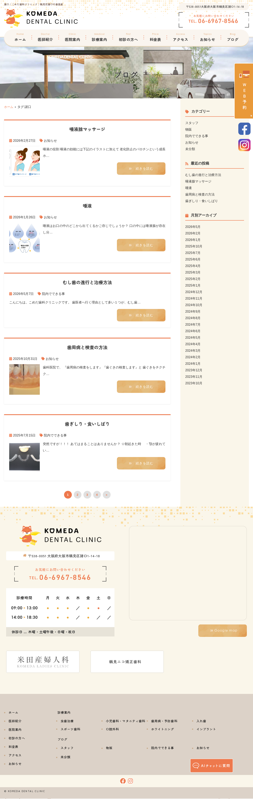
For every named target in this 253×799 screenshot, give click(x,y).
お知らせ (207, 37)
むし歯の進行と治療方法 (203, 175)
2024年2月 (193, 357)
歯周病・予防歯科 (164, 721)
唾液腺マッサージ (198, 181)
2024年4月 (193, 344)
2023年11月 (194, 376)
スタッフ (191, 123)
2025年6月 (193, 259)
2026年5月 (193, 227)
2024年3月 (193, 350)
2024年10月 (194, 305)
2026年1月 (193, 240)
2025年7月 (193, 253)
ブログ (233, 37)
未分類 (190, 149)
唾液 (188, 188)
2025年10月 (194, 246)
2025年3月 (193, 272)
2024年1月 (193, 363)
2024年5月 (193, 337)
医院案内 (72, 37)
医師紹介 (45, 37)
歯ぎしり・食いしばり (201, 201)
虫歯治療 (67, 721)
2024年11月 (194, 298)
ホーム (20, 37)
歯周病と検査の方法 (200, 194)
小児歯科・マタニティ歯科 (125, 721)
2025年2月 (193, 279)
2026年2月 (193, 233)
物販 (188, 129)
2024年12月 (194, 292)
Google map (226, 631)
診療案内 (99, 37)
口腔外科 (112, 729)
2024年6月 (193, 331)
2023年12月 (194, 370)
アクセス (180, 37)
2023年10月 (194, 383)
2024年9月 (193, 311)
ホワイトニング (162, 729)
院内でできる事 (53, 294)
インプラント (206, 729)
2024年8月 (193, 318)
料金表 (155, 37)
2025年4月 (193, 266)
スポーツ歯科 (70, 729)
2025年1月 (193, 285)
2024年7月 (193, 324)
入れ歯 (201, 721)
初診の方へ (128, 37)
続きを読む (145, 169)
